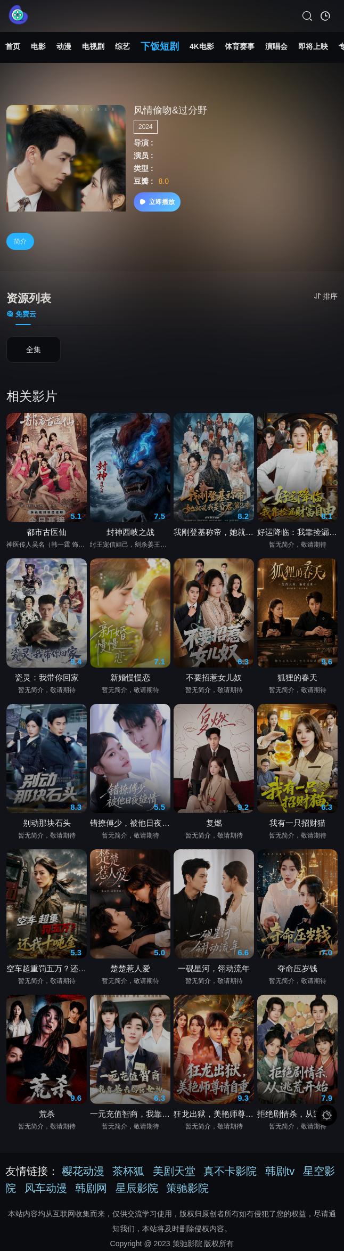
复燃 (214, 822)
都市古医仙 (47, 532)
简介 (20, 241)
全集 (33, 350)
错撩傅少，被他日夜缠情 (130, 822)
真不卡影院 (230, 1171)
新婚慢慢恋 (130, 677)
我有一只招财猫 (297, 822)
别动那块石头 (47, 822)
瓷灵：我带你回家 (47, 677)
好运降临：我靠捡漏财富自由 (297, 532)
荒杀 (47, 1113)
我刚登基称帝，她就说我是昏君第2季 (214, 532)
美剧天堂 (174, 1171)
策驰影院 (187, 1188)
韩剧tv (280, 1171)
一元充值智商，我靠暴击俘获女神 (130, 1113)
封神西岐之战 (130, 532)
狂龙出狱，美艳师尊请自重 (214, 1113)
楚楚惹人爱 (130, 968)
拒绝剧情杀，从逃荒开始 (297, 1113)
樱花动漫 (83, 1171)
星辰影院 (137, 1188)
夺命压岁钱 (297, 968)
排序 (326, 296)
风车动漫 (45, 1188)
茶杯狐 (128, 1171)
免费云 (21, 314)
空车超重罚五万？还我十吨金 (46, 968)
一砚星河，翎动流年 (214, 968)
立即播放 (157, 202)
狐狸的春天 (297, 677)
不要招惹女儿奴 (214, 677)
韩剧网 (91, 1188)
